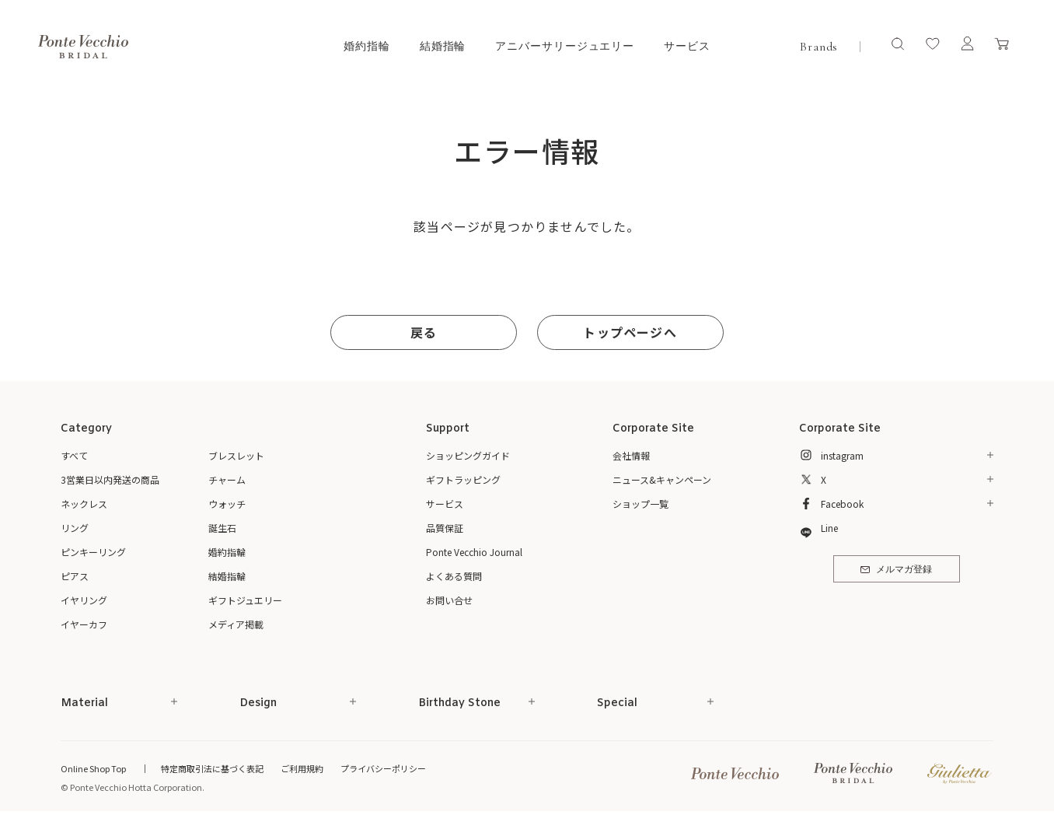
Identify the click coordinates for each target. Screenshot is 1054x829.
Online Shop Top (93, 768)
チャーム (227, 479)
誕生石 (222, 527)
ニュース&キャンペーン (662, 479)
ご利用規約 (302, 768)
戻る (423, 332)
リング (75, 527)
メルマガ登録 (895, 570)
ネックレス (84, 503)
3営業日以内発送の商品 (110, 479)
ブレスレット (236, 455)
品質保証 (444, 527)
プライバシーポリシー (383, 768)
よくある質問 (454, 575)
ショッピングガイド (468, 455)
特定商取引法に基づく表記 (212, 768)
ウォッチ (227, 503)
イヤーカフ (84, 624)
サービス (687, 46)
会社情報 (631, 455)
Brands (819, 46)
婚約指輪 (367, 46)
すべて (74, 455)
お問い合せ (449, 600)
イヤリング (84, 600)
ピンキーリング (93, 551)
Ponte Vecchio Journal (474, 551)
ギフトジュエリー (245, 600)
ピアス (75, 575)
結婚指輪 (443, 46)
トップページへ (629, 332)
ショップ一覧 (640, 503)
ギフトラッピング (463, 479)
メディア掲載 (236, 624)
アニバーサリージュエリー (564, 46)
